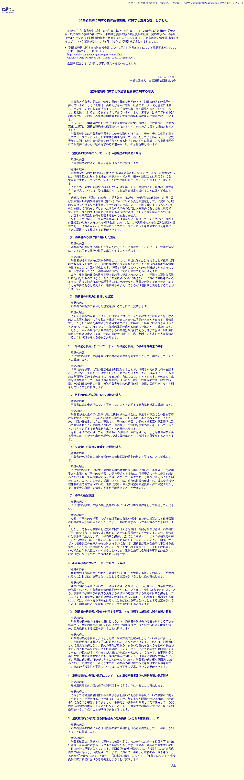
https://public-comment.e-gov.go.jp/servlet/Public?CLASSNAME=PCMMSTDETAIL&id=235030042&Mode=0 (101, 56)
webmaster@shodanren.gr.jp (205, 3)
